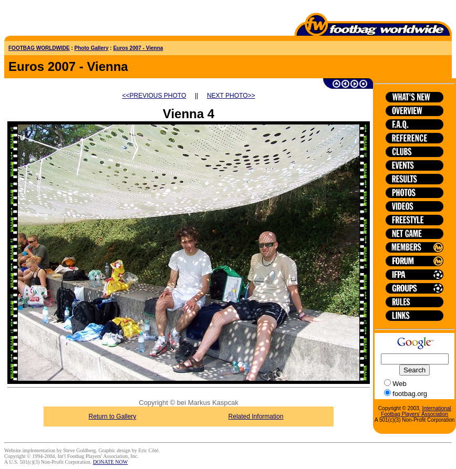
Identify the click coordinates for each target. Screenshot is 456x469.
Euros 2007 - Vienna (138, 48)
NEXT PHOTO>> (231, 95)
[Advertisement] (65, 20)
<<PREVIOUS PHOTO (154, 95)
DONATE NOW (110, 462)
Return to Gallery (113, 416)
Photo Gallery (92, 48)
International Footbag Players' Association (416, 411)
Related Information (256, 416)
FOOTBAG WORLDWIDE (39, 48)
